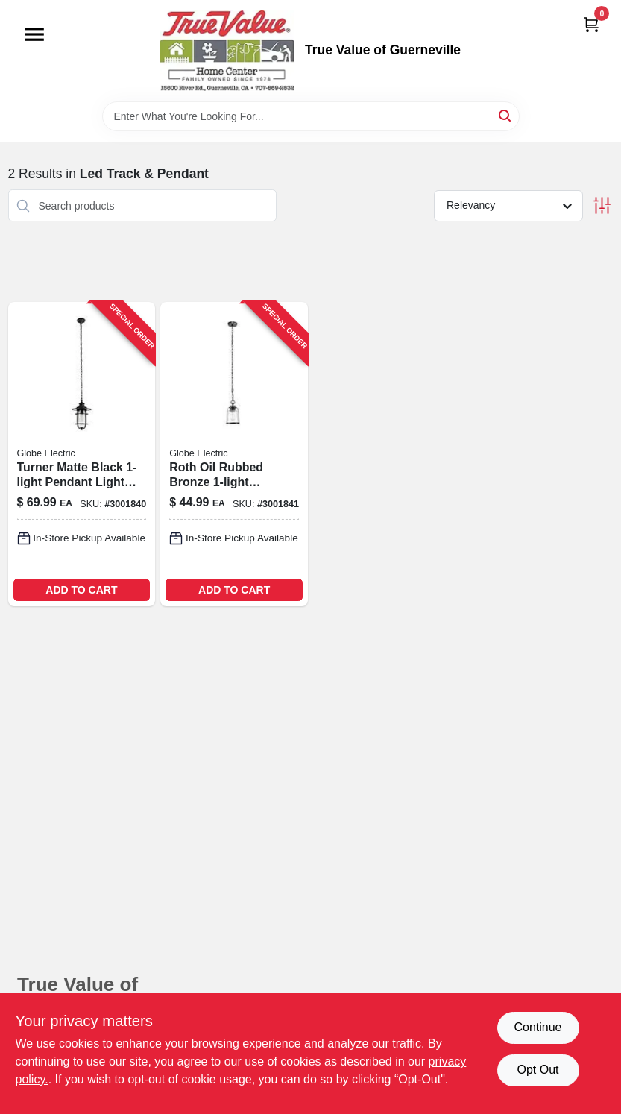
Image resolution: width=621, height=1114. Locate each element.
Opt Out (537, 1069)
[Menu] (34, 34)
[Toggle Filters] (602, 205)
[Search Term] (311, 116)
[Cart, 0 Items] (591, 24)
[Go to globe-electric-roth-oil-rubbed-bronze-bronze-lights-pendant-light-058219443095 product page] (234, 454)
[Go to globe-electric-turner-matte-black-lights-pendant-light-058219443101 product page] (82, 454)
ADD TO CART (81, 590)
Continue (537, 1027)
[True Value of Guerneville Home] (227, 50)
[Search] (506, 115)
